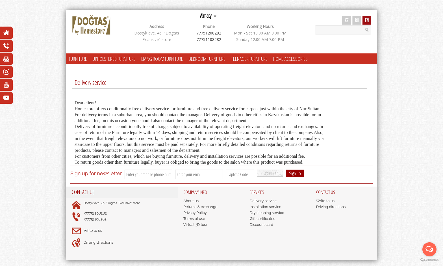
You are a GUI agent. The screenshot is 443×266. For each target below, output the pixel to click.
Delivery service (263, 201)
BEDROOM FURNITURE (207, 58)
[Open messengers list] (429, 249)
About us (191, 201)
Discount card (261, 224)
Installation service (265, 207)
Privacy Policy (195, 213)
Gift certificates (262, 219)
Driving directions (98, 242)
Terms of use (194, 219)
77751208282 (208, 33)
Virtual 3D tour (195, 224)
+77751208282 (95, 213)
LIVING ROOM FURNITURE (162, 58)
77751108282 (208, 39)
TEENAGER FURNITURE (249, 58)
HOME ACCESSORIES (290, 58)
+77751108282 (95, 219)
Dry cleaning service (267, 213)
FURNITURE (78, 58)
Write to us (93, 230)
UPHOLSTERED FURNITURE (114, 58)
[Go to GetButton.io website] (429, 260)
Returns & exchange (200, 207)
